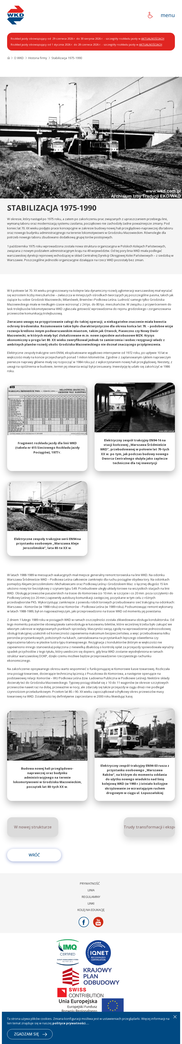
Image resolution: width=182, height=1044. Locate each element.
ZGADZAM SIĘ (30, 1034)
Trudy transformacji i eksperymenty (149, 835)
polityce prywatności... (70, 1023)
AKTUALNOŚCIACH (152, 38)
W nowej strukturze (33, 835)
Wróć (34, 863)
